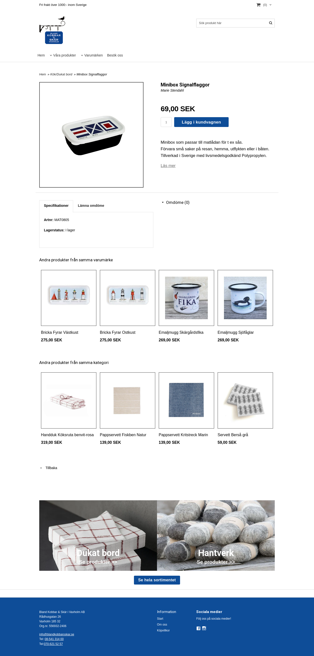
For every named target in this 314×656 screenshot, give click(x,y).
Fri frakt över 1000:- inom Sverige (63, 5)
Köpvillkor (163, 630)
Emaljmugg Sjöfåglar (236, 332)
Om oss (162, 624)
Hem (41, 55)
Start (160, 618)
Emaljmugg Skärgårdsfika (181, 332)
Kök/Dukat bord (61, 74)
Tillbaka (48, 468)
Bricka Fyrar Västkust (59, 332)
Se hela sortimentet (157, 580)
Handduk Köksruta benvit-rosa (67, 435)
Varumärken (93, 55)
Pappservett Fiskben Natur (123, 435)
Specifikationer (56, 206)
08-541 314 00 (54, 639)
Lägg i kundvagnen (201, 122)
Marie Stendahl (172, 90)
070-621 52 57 (53, 644)
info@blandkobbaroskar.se (56, 634)
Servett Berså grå (233, 435)
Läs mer (168, 165)
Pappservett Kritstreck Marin (183, 435)
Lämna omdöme (91, 206)
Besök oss (115, 55)
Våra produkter (64, 55)
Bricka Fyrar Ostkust (117, 332)
